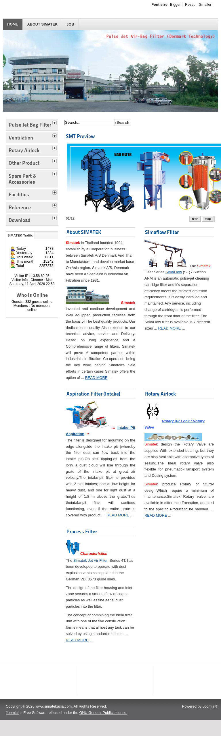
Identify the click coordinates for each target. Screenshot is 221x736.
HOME (12, 24)
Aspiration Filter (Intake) (93, 394)
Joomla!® (210, 722)
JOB (70, 24)
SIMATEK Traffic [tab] (20, 235)
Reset (190, 4)
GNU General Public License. (103, 728)
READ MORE (96, 377)
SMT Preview (80, 136)
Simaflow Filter (162, 232)
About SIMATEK (42, 24)
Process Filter (81, 531)
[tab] (55, 122)
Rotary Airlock (160, 394)
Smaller (205, 4)
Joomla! (12, 728)
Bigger (175, 4)
